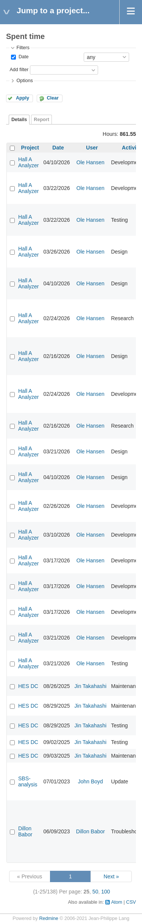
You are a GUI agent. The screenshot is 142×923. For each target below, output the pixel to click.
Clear (53, 98)
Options (24, 80)
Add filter (18, 69)
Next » (111, 876)
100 (105, 892)
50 (95, 892)
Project (30, 148)
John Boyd (90, 781)
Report (41, 119)
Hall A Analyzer (28, 162)
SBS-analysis (27, 781)
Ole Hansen (90, 162)
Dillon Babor (25, 831)
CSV (131, 902)
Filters (22, 47)
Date (22, 56)
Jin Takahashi (91, 686)
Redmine (48, 918)
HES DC (28, 686)
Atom (116, 902)
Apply (22, 98)
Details (19, 119)
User (92, 148)
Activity (131, 148)
